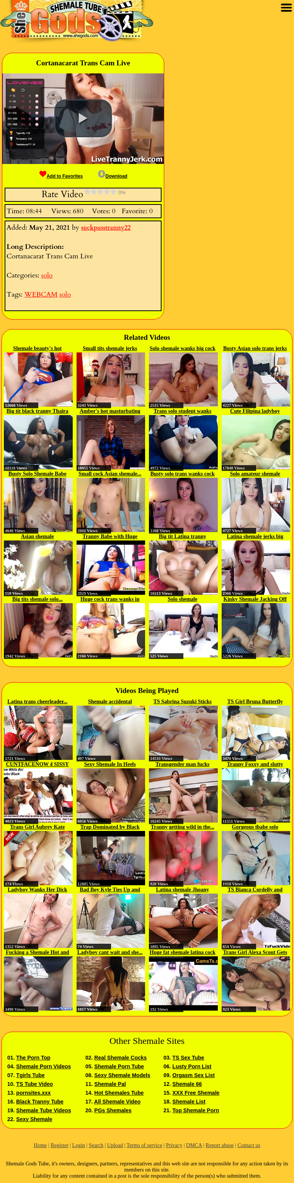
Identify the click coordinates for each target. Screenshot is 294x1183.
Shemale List (188, 1102)
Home (40, 1145)
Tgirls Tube (30, 1075)
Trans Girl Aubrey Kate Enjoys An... (37, 827)
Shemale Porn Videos (43, 1066)
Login (78, 1145)
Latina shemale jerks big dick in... (255, 537)
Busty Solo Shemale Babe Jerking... (37, 474)
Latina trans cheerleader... (37, 701)
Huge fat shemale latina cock (183, 952)
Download (112, 176)
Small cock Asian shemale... (109, 474)
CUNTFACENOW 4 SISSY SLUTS (37, 764)
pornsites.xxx (33, 1093)
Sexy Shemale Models (122, 1075)
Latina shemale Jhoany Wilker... (182, 890)
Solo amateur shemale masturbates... (255, 474)
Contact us (248, 1145)
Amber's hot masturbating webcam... (110, 411)
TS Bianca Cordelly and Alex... (255, 890)
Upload (115, 1145)
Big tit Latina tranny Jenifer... (182, 537)
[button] (83, 118)
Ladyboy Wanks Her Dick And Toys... (37, 890)
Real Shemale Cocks (120, 1058)
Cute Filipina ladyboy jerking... (255, 411)
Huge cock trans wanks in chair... (109, 599)
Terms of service (144, 1145)
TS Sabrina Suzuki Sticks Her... (183, 702)
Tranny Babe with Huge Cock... (110, 537)
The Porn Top (33, 1058)
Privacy (174, 1145)
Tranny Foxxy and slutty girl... (255, 764)
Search (96, 1145)
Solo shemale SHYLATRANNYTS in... (182, 599)
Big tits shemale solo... (37, 599)
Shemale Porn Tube (119, 1066)
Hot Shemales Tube (119, 1093)
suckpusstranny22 (106, 228)
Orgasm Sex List (193, 1075)
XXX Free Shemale (195, 1093)
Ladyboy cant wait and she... (110, 952)
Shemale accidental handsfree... (110, 702)
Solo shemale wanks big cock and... (183, 349)
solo (46, 275)
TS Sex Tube (188, 1058)
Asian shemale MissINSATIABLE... (37, 537)
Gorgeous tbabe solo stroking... (255, 827)
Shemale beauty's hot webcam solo (37, 349)
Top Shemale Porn (195, 1110)
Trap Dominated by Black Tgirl (110, 827)
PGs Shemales (112, 1110)
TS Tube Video (34, 1084)
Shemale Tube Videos (43, 1110)
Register (60, 1145)
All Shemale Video (117, 1102)
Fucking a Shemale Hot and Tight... (37, 952)
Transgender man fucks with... (182, 764)
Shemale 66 (187, 1084)
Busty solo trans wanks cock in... (182, 474)
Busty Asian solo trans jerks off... (255, 349)
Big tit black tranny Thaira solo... (38, 411)
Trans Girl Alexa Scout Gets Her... (255, 952)
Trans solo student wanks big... (182, 411)
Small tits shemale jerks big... (110, 349)
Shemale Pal (110, 1084)
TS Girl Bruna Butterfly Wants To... (255, 702)
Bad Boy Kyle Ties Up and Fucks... (110, 890)
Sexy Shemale (34, 1119)
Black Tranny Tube (39, 1102)
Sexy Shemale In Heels (110, 764)
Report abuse (220, 1145)
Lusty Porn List (191, 1066)
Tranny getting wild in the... (182, 827)
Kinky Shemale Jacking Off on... (255, 599)
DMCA (194, 1145)
